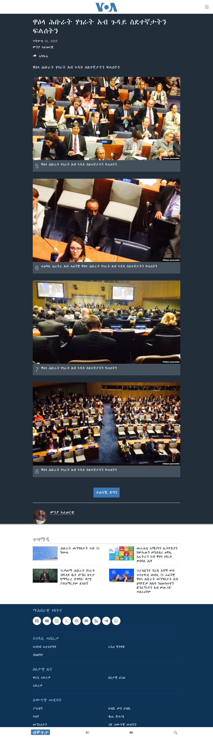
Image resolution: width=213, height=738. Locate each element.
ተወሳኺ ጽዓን (106, 492)
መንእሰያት (40, 725)
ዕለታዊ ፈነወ (116, 678)
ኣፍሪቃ (37, 686)
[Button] (40, 57)
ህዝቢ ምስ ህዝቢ (119, 708)
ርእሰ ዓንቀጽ (116, 647)
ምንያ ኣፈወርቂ (43, 47)
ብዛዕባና (38, 655)
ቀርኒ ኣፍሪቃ (41, 678)
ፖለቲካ (38, 708)
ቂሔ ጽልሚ (116, 717)
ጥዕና (36, 717)
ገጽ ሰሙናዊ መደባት (122, 725)
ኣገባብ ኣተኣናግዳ (45, 647)
